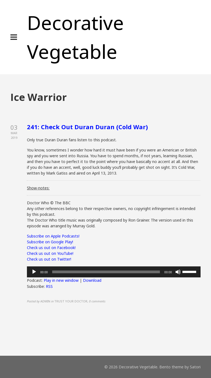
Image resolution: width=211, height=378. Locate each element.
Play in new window (61, 280)
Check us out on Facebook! (51, 247)
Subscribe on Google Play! (50, 241)
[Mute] (178, 272)
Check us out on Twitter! (49, 259)
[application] (113, 271)
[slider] (106, 272)
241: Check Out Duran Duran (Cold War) (87, 127)
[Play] (34, 272)
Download (92, 280)
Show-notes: (38, 188)
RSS (49, 286)
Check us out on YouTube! (50, 253)
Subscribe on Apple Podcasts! (53, 236)
